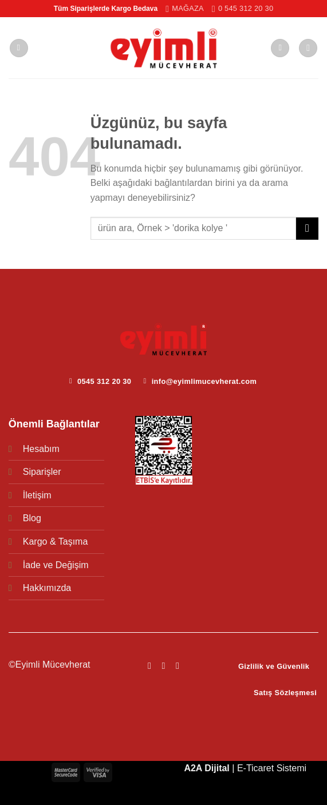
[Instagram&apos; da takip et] (163, 665)
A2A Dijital (206, 768)
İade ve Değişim (56, 565)
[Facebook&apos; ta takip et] (149, 665)
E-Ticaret (255, 768)
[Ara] (308, 48)
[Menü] (19, 48)
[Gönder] (307, 228)
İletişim (37, 495)
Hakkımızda (47, 588)
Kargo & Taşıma (55, 541)
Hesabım (41, 449)
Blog (32, 518)
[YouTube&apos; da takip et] (177, 665)
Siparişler (42, 472)
